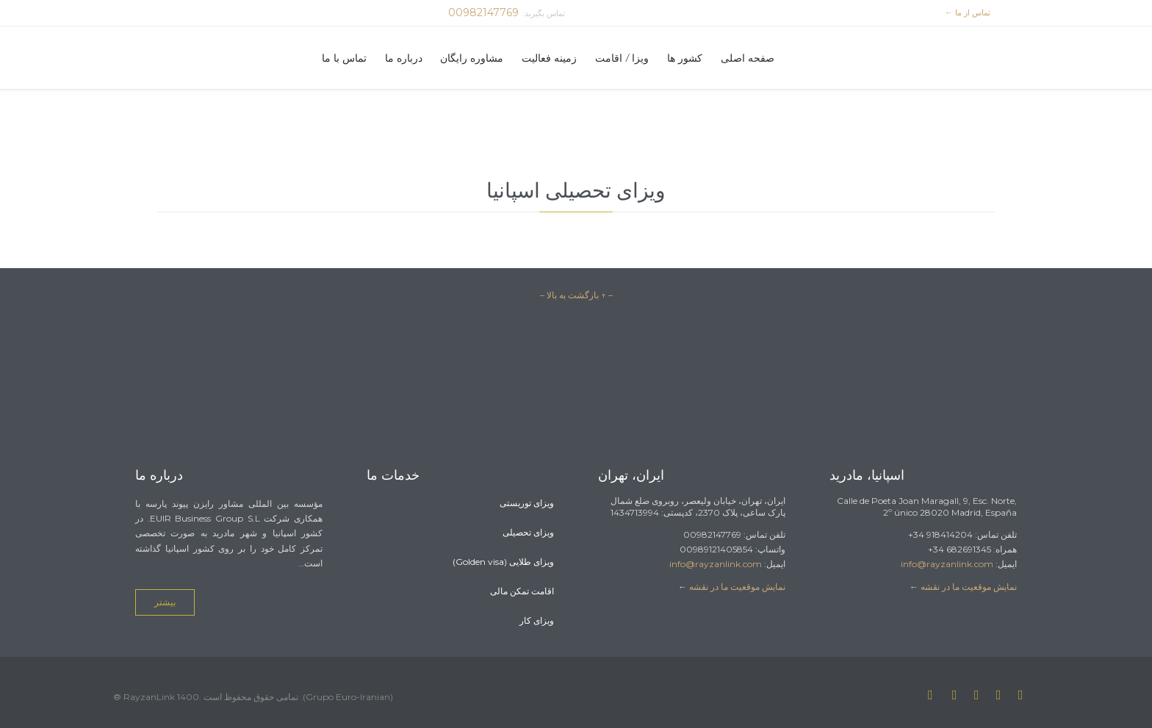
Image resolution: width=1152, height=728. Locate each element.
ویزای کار (536, 620)
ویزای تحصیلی (528, 532)
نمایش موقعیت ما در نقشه (737, 586)
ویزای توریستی (527, 502)
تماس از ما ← (970, 12)
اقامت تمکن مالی (522, 591)
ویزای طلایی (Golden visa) (503, 561)
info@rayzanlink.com (715, 563)
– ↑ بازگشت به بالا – (576, 294)
